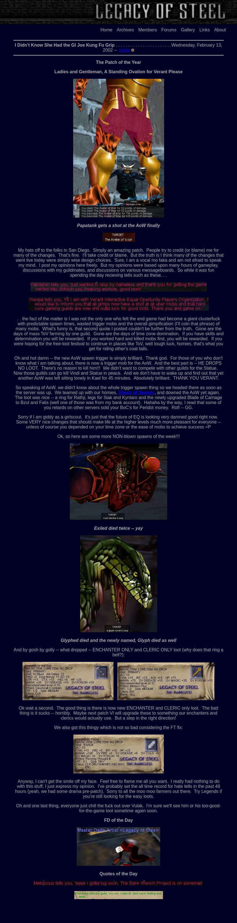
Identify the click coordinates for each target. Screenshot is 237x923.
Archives (125, 29)
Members (147, 29)
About (220, 29)
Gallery (188, 29)
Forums (168, 29)
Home (106, 29)
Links (204, 29)
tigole (124, 50)
